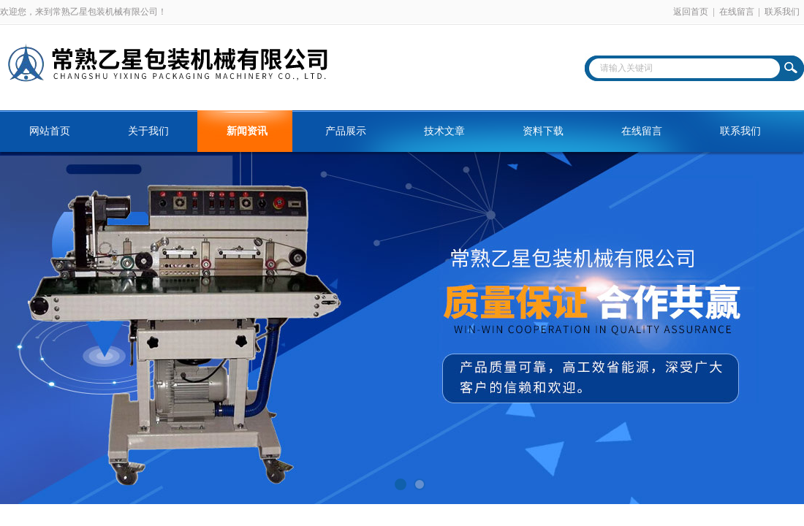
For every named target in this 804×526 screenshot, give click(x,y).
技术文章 (444, 131)
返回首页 (690, 12)
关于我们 (148, 131)
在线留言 (736, 12)
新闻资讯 (247, 131)
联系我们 (782, 12)
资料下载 (543, 131)
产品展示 (345, 131)
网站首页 (49, 131)
